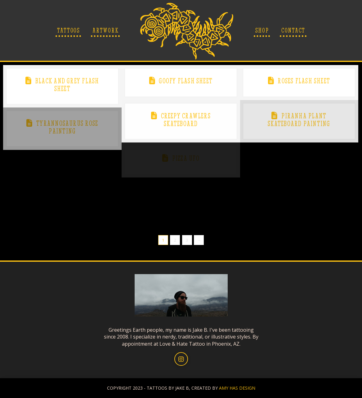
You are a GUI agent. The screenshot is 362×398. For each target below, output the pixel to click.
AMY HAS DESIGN (237, 388)
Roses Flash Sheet (304, 81)
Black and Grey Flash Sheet (67, 85)
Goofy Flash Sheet (185, 81)
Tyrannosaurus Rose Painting (67, 127)
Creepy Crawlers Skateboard (186, 120)
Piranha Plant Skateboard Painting (299, 120)
